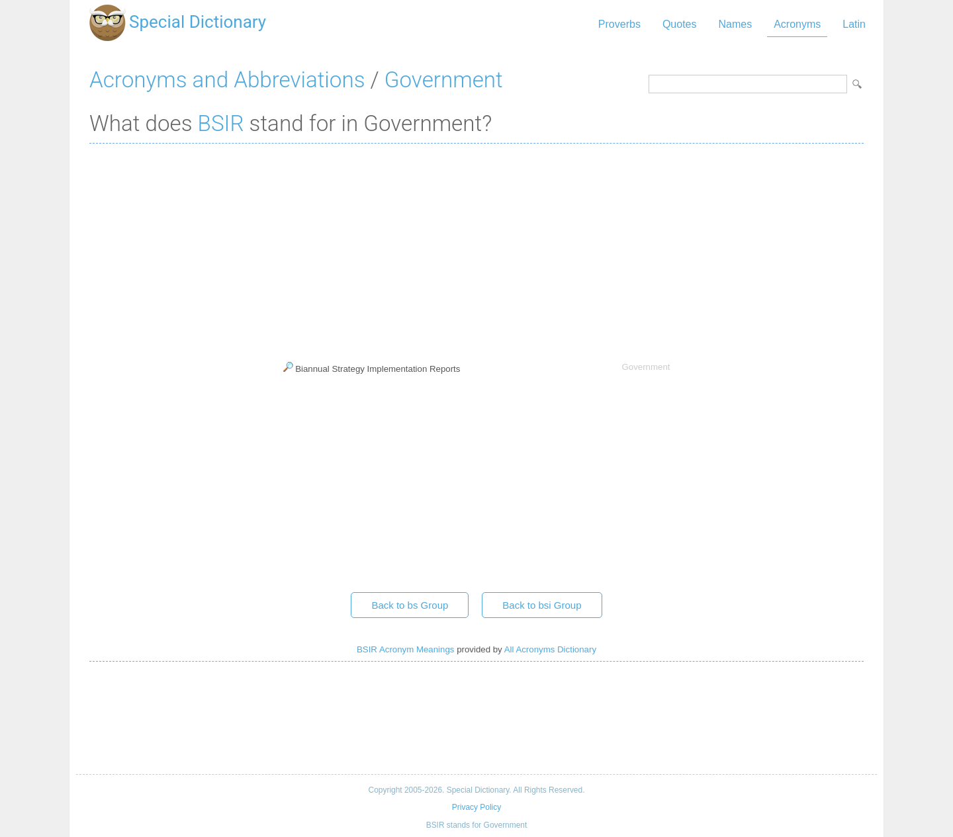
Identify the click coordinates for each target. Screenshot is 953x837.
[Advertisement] (476, 249)
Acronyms (797, 24)
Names (735, 24)
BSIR (221, 123)
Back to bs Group (409, 605)
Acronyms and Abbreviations (227, 80)
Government (444, 80)
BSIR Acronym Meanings (405, 649)
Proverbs (619, 24)
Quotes (679, 24)
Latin (854, 24)
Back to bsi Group (541, 605)
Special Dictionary (197, 22)
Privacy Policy (476, 807)
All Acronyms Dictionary (550, 649)
